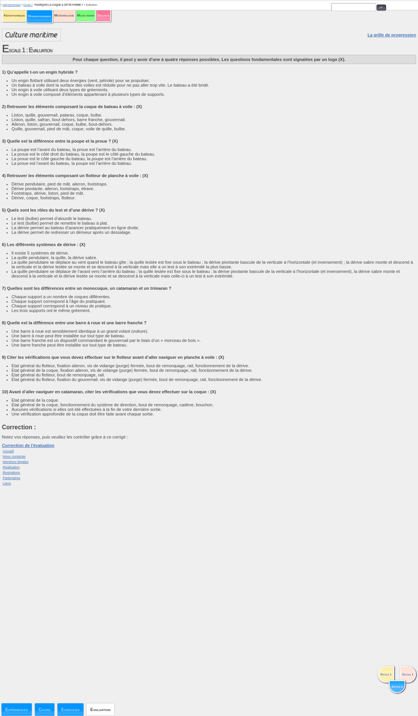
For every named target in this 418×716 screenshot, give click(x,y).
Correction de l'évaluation (28, 445)
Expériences (16, 709)
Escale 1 (28, 4)
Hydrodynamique (39, 16)
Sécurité (103, 15)
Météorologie (64, 15)
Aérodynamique (14, 15)
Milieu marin (85, 15)
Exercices (70, 709)
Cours (45, 709)
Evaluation (100, 709)
